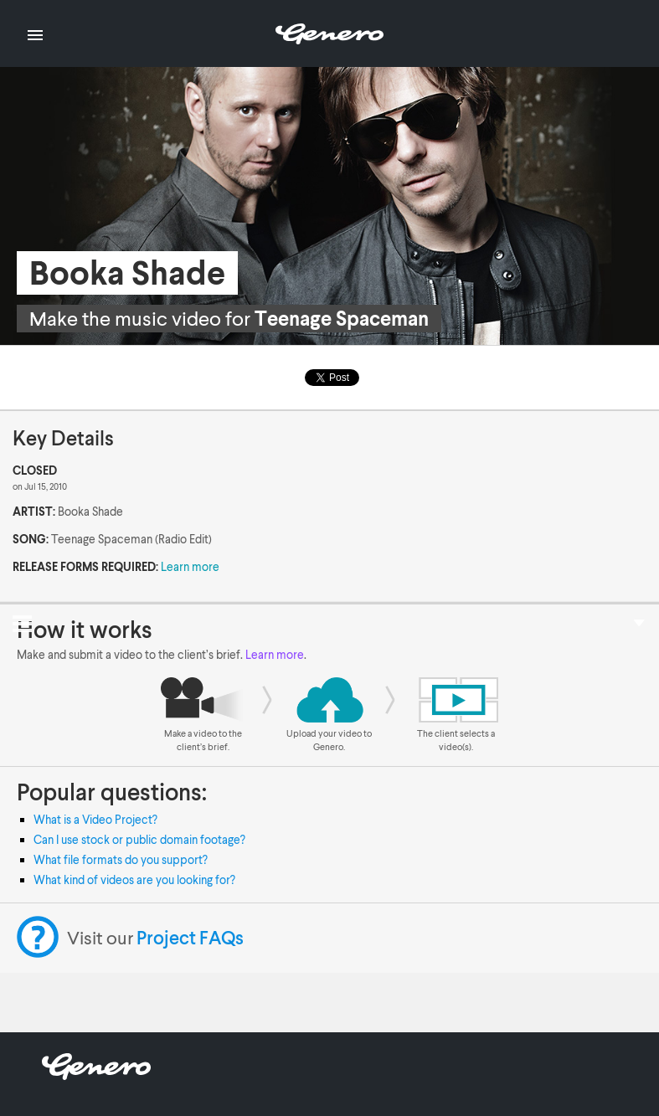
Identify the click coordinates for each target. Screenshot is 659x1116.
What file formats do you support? (120, 859)
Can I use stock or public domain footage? (139, 839)
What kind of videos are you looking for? (134, 879)
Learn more (190, 566)
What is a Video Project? (95, 819)
